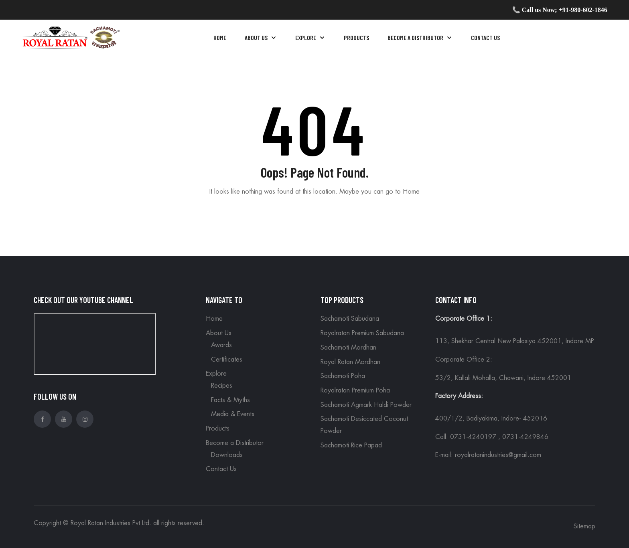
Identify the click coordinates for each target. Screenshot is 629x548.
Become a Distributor (235, 443)
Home (214, 318)
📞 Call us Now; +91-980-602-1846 (559, 9)
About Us (218, 333)
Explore (216, 373)
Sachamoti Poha (343, 376)
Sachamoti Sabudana (350, 318)
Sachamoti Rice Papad (351, 445)
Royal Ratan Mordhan (350, 362)
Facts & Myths (230, 400)
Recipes (221, 385)
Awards (221, 345)
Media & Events (232, 414)
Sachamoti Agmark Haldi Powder (366, 405)
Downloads (227, 455)
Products (217, 428)
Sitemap (584, 526)
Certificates (226, 359)
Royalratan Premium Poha (355, 390)
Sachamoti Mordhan (348, 347)
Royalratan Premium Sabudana (362, 333)
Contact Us (221, 469)
